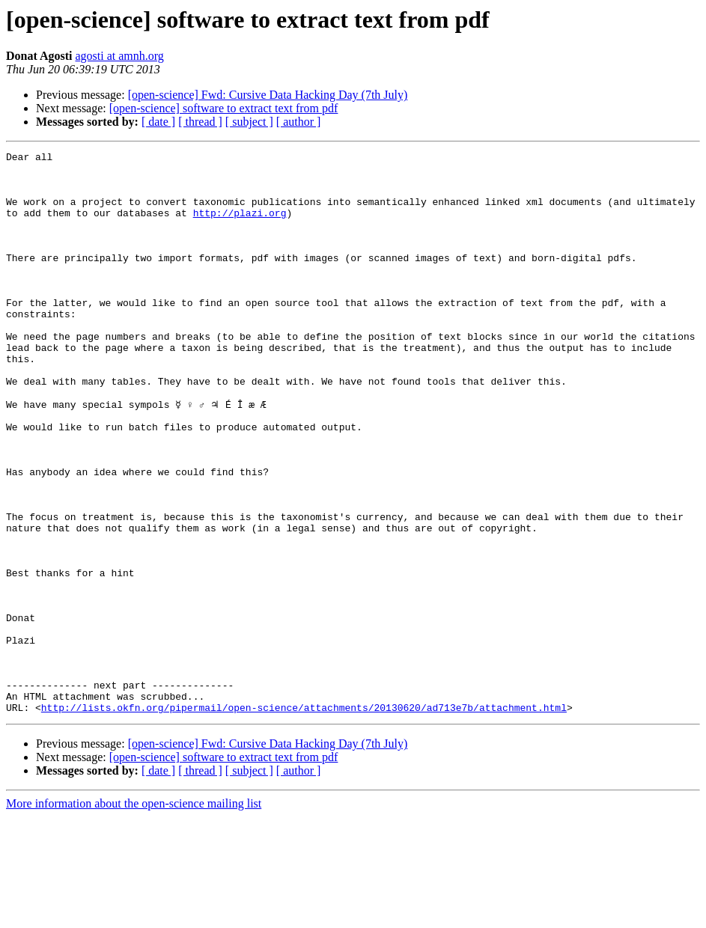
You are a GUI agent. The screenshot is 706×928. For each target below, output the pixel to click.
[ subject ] (249, 121)
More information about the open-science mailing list (133, 915)
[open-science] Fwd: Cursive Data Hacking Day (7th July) (268, 94)
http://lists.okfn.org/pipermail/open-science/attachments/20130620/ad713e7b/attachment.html (304, 818)
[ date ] (158, 121)
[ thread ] (200, 121)
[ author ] (298, 121)
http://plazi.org (240, 226)
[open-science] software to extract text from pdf (223, 108)
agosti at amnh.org (119, 55)
